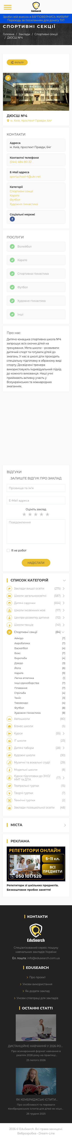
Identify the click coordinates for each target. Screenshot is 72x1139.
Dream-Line (47, 1133)
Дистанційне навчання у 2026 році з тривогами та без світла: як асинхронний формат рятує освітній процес (36, 1046)
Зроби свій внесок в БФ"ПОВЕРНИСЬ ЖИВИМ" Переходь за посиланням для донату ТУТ (36, 18)
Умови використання (37, 984)
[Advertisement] (36, 429)
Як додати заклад (37, 991)
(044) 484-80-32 (20, 162)
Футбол (15, 199)
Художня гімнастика (24, 204)
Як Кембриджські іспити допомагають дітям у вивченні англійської (36, 1100)
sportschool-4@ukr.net (25, 176)
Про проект (37, 977)
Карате (14, 195)
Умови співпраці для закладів (37, 998)
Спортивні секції (21, 191)
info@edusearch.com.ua (43, 958)
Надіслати (36, 563)
